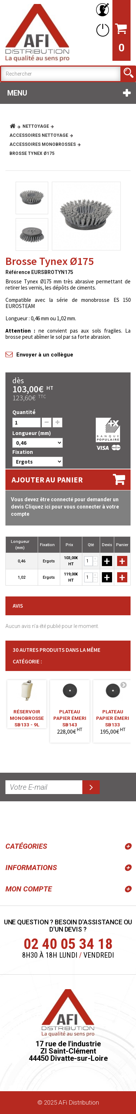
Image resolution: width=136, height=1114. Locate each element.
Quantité (24, 412)
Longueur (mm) (32, 433)
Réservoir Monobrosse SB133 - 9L (27, 716)
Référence (17, 272)
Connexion (101, 30)
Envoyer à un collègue (44, 354)
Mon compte (28, 889)
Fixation (23, 452)
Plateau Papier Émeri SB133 (112, 716)
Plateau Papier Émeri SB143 (69, 716)
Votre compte (101, 10)
